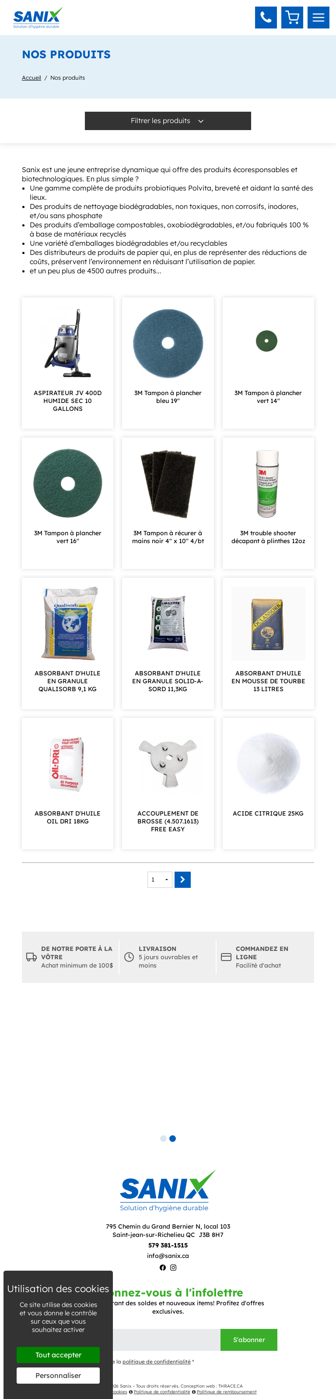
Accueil (31, 77)
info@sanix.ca (168, 1256)
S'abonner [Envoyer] (249, 1339)
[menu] (318, 17)
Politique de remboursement (224, 1392)
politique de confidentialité (156, 1361)
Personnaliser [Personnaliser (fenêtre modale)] (58, 1375)
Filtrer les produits (168, 121)
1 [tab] (163, 1138)
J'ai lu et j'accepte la (126, 1362)
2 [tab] (172, 1138)
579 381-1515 (168, 1245)
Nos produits (67, 77)
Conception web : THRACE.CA (212, 1386)
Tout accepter (58, 1354)
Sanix (125, 1386)
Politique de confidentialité (159, 1392)
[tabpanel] (168, 1066)
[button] (266, 17)
